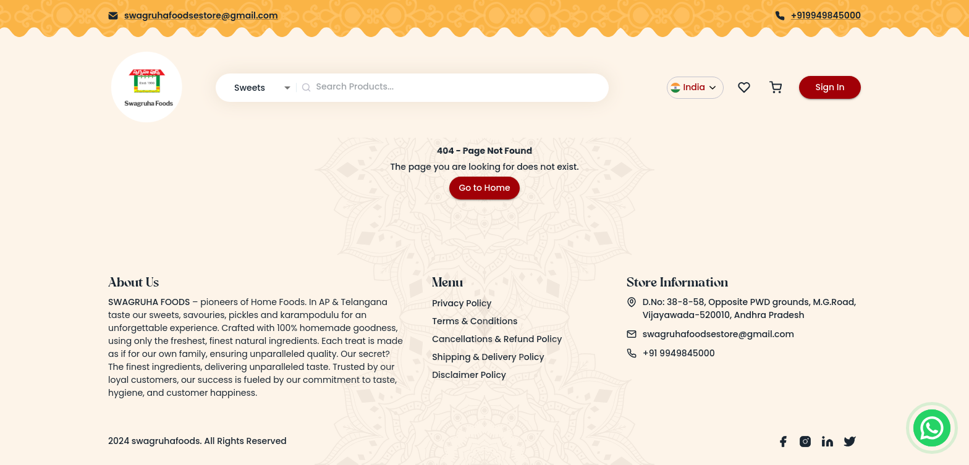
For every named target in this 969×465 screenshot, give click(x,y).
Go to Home (484, 188)
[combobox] (453, 87)
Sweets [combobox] (249, 88)
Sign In (829, 87)
